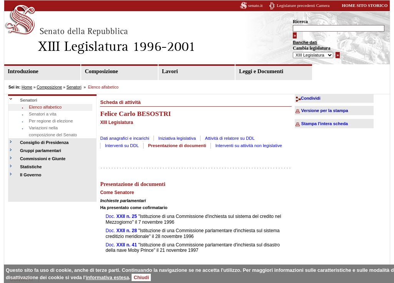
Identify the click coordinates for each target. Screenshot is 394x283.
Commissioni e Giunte (42, 158)
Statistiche (31, 166)
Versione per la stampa (324, 110)
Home (27, 87)
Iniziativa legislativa (177, 138)
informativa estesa (107, 277)
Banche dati (305, 42)
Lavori (170, 71)
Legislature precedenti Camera (303, 5)
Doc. (121, 216)
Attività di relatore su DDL (230, 138)
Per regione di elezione (51, 121)
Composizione (101, 71)
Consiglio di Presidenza (44, 142)
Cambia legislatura (312, 48)
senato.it (255, 5)
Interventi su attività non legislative (248, 145)
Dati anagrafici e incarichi (124, 138)
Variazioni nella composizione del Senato (53, 131)
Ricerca (300, 21)
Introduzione (23, 71)
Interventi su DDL (122, 145)
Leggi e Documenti (261, 71)
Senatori (74, 87)
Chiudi (141, 277)
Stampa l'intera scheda (324, 123)
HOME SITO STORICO (364, 5)
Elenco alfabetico (45, 107)
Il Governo (30, 174)
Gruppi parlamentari (40, 150)
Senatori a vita (43, 114)
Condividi (311, 98)
